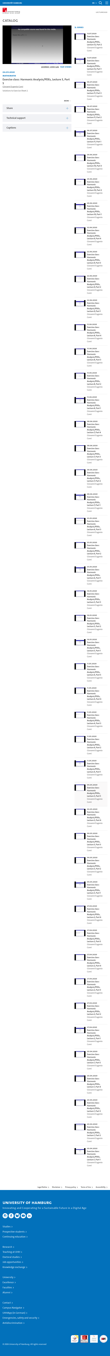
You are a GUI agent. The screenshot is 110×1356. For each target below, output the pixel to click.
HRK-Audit (92, 1338)
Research (7, 1247)
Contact (7, 1302)
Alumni (6, 1292)
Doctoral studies (11, 1257)
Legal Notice (42, 1187)
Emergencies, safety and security (20, 1318)
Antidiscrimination (12, 1323)
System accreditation (103, 1338)
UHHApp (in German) (14, 1313)
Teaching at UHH (11, 1252)
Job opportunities (12, 1262)
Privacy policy (70, 1187)
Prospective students (14, 1231)
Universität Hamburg (12, 3)
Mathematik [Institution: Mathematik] (9, 75)
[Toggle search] (100, 3)
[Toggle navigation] (107, 3)
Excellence (8, 1282)
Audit (82, 1336)
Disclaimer (56, 1187)
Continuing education (14, 1236)
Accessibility (101, 1187)
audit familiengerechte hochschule (75, 1339)
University (8, 1277)
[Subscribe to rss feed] (75, 27)
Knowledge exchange (14, 1267)
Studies (7, 1226)
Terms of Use (86, 1187)
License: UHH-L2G (50, 66)
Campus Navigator (12, 1307)
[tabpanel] (37, 108)
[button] (93, 2)
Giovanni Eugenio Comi (13, 86)
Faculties (7, 1287)
